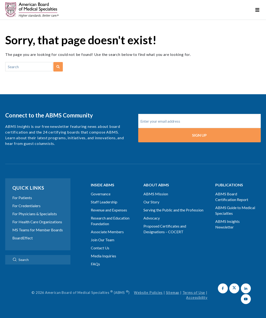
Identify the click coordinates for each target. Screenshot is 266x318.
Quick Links (28, 187)
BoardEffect (22, 238)
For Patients (22, 197)
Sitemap (172, 293)
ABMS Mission (155, 194)
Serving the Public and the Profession (173, 210)
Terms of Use (194, 293)
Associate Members (107, 231)
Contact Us (100, 248)
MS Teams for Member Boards (37, 230)
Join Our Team (102, 239)
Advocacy (151, 218)
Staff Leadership (104, 202)
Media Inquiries (103, 256)
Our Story (151, 202)
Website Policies (148, 293)
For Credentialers (26, 205)
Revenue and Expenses (109, 210)
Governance (100, 194)
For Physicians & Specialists (34, 213)
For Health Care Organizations (37, 221)
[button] (223, 288)
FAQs (95, 264)
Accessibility (196, 298)
